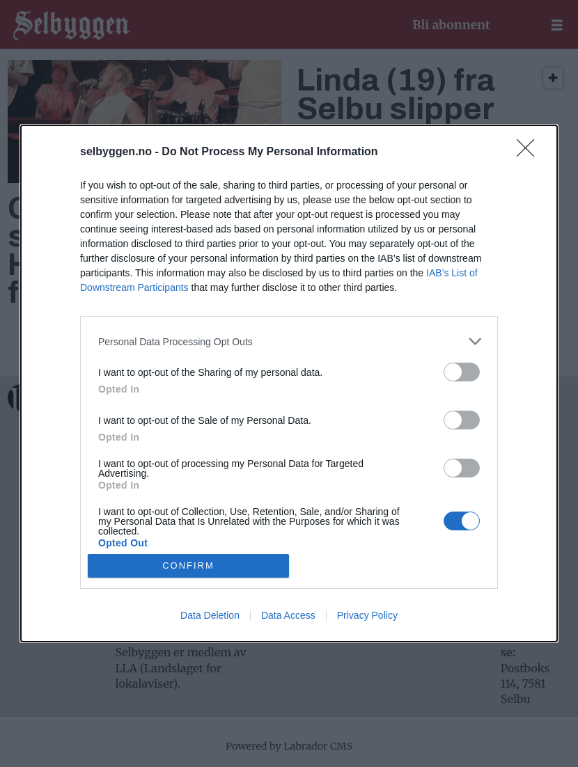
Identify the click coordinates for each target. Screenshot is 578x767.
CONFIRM (188, 565)
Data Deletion (210, 615)
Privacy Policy (367, 615)
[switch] (462, 372)
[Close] (530, 152)
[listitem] (289, 341)
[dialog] (289, 383)
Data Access (288, 615)
